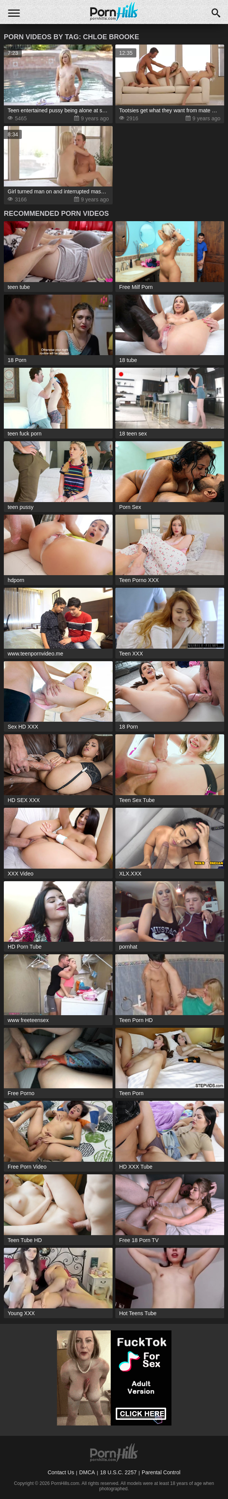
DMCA (87, 1472)
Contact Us (61, 1472)
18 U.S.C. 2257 (118, 1472)
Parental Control (161, 1472)
